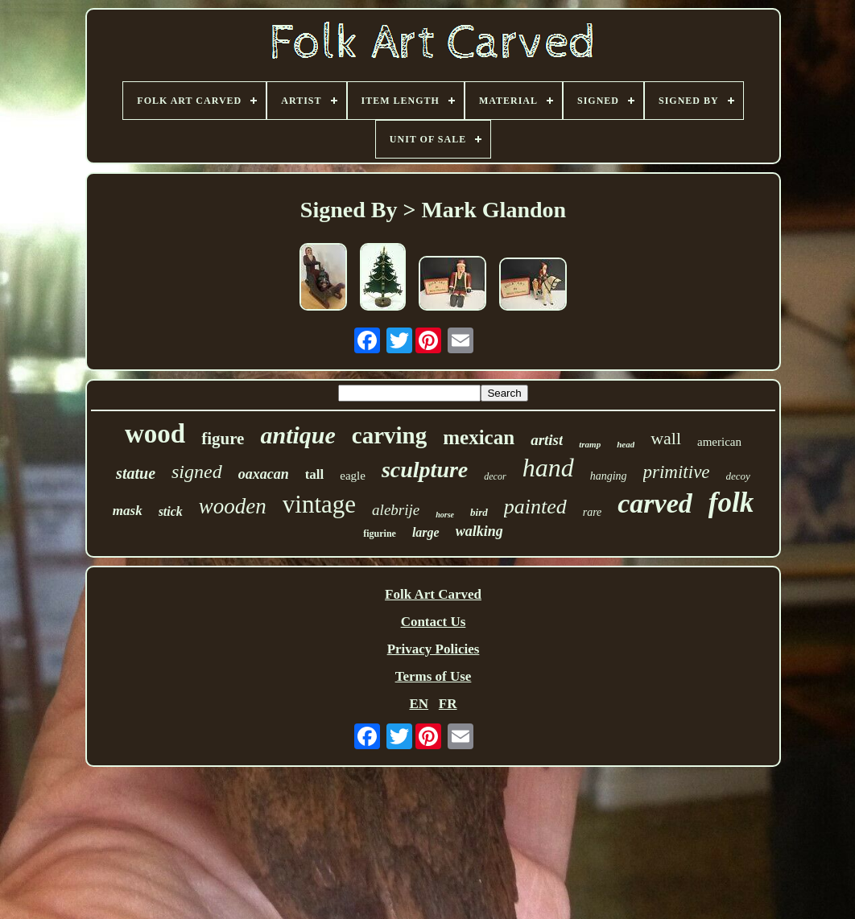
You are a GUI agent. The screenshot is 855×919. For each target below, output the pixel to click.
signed (196, 471)
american (719, 441)
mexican (478, 437)
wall (666, 438)
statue (135, 473)
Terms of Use (433, 676)
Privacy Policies (433, 649)
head (625, 444)
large (426, 532)
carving (389, 435)
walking (479, 531)
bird (479, 512)
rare (592, 512)
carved (655, 503)
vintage (319, 504)
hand (548, 467)
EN (418, 703)
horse (445, 514)
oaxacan (263, 474)
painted (535, 506)
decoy (738, 476)
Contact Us (433, 621)
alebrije (395, 509)
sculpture (425, 469)
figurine (379, 533)
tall (314, 474)
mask (127, 510)
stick (171, 511)
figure (222, 438)
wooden (232, 506)
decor (495, 476)
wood (155, 433)
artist (547, 439)
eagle (353, 475)
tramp (590, 444)
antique (297, 435)
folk (731, 502)
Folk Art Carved (433, 594)
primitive (676, 472)
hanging (608, 476)
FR (448, 703)
